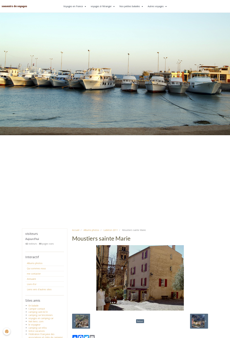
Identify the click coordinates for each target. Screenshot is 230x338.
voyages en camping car (40, 318)
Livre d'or (31, 284)
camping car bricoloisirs (40, 315)
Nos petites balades (130, 6)
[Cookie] (6, 331)
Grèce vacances (36, 330)
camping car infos (37, 327)
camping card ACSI (38, 311)
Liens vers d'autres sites (39, 289)
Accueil (75, 230)
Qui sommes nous (36, 268)
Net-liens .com (35, 321)
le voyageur (34, 324)
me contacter (34, 273)
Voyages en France (73, 6)
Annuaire (31, 278)
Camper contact (36, 308)
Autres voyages (156, 6)
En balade (33, 305)
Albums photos (91, 230)
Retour (140, 321)
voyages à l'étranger (101, 6)
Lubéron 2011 (110, 230)
